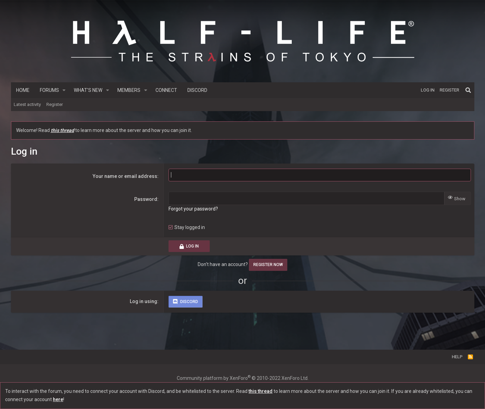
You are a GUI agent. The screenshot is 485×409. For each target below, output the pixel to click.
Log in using (143, 301)
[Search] (468, 90)
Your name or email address (125, 176)
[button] (64, 90)
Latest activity (27, 104)
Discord (197, 90)
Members (128, 90)
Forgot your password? (193, 209)
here (58, 399)
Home (23, 90)
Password (145, 199)
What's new (88, 90)
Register (54, 104)
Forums (49, 90)
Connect (166, 90)
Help (457, 356)
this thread (62, 130)
